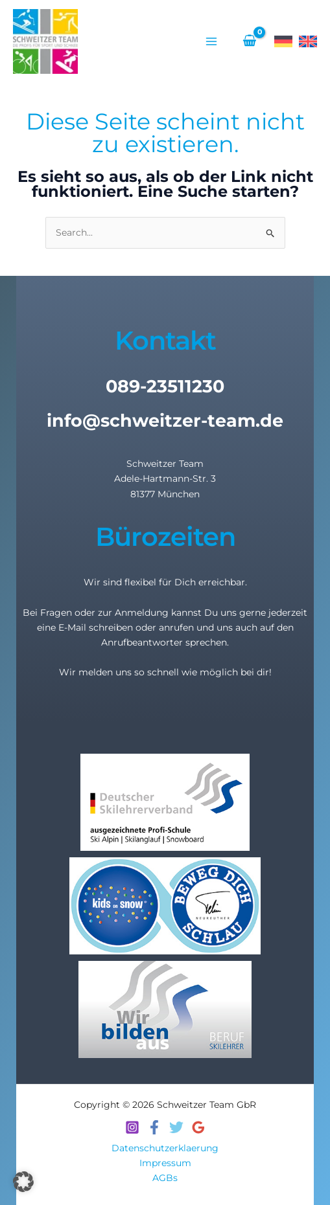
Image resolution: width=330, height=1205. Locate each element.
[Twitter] (176, 1127)
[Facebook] (154, 1127)
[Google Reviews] (198, 1127)
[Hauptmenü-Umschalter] (211, 41)
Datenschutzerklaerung (165, 1148)
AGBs (165, 1178)
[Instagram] (132, 1127)
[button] (23, 1181)
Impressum (165, 1163)
